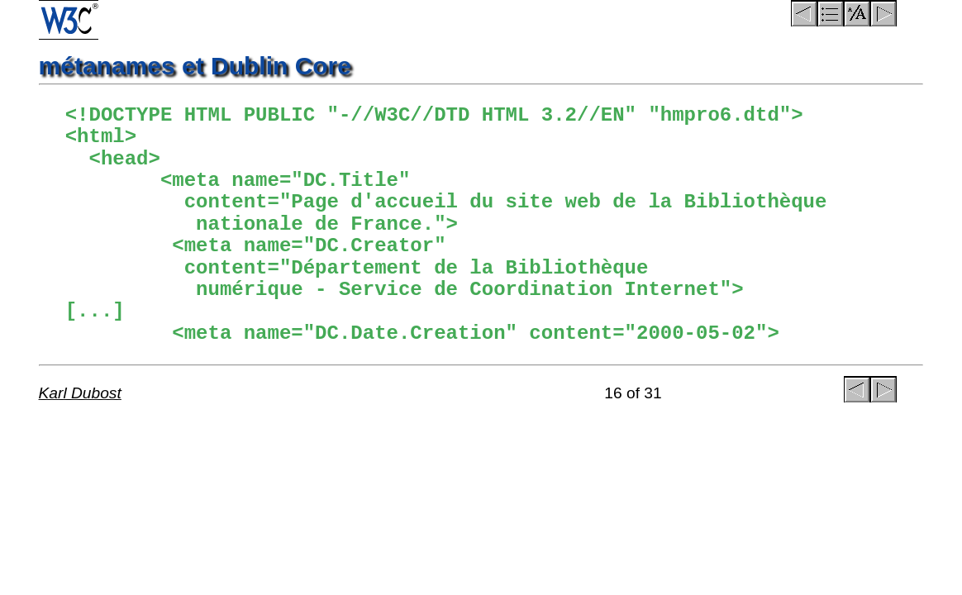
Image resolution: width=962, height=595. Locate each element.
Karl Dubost (80, 393)
